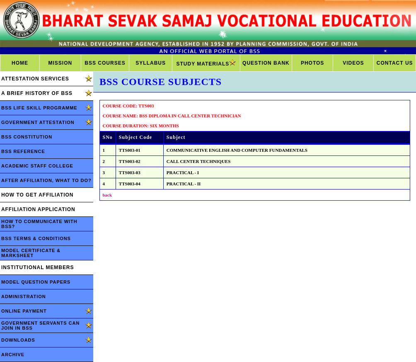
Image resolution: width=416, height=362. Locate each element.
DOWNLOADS (18, 340)
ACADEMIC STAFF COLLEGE (37, 165)
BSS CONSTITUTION (26, 136)
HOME (20, 63)
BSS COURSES (105, 63)
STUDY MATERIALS (206, 63)
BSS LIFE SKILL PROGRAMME (39, 107)
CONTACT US (395, 63)
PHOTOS (312, 63)
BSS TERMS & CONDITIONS (36, 238)
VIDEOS (353, 63)
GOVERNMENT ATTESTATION (38, 122)
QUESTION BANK (266, 63)
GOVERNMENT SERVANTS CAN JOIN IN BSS (40, 325)
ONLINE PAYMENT (24, 311)
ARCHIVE (12, 354)
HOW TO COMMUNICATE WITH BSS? (39, 224)
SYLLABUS (150, 63)
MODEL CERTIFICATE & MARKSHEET (30, 253)
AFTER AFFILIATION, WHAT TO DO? (46, 180)
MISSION (60, 63)
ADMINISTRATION (23, 296)
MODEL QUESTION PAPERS (35, 281)
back (107, 194)
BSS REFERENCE (23, 151)
